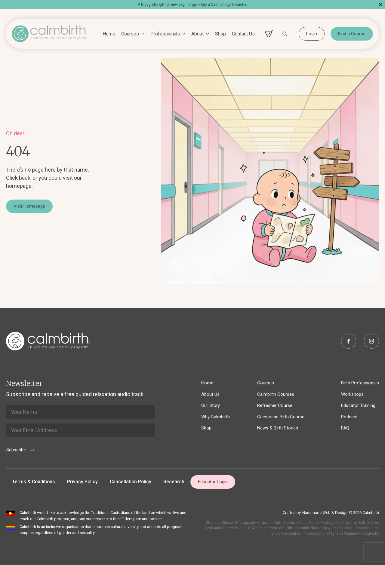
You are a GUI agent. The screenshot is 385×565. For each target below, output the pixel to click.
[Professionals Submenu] (182, 34)
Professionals (165, 34)
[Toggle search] (285, 33)
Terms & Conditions (33, 481)
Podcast (349, 417)
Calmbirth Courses (275, 394)
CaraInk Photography (313, 528)
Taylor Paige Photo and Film (270, 528)
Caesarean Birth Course (280, 417)
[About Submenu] (206, 34)
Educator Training (358, 405)
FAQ (345, 428)
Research (173, 481)
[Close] (380, 5)
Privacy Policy (82, 481)
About (197, 34)
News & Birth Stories (277, 428)
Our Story (210, 405)
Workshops (352, 394)
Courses (130, 34)
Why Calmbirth (215, 417)
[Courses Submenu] (141, 34)
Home (109, 34)
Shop (220, 34)
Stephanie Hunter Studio (225, 528)
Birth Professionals (360, 383)
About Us (210, 394)
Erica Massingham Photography (297, 533)
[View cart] (269, 34)
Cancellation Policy (130, 481)
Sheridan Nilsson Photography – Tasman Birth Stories (250, 523)
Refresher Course (274, 405)
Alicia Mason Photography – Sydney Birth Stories (338, 523)
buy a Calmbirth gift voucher (224, 4)
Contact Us (243, 34)
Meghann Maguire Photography (353, 533)
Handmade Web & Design (324, 512)
